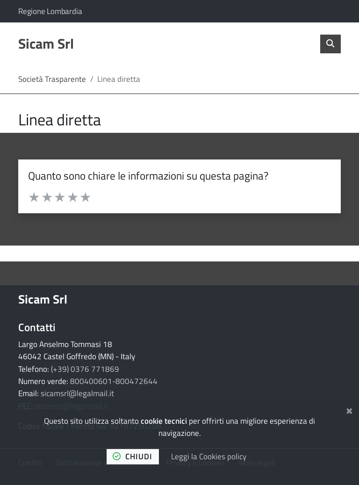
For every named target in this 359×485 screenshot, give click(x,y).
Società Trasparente (52, 79)
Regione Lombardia (50, 11)
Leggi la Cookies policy (208, 456)
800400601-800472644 (114, 381)
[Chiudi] (349, 410)
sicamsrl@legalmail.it (77, 393)
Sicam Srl (42, 299)
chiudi (132, 456)
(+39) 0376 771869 (85, 369)
